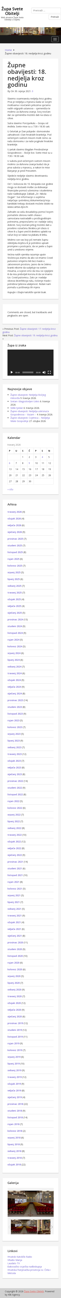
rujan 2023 (13, 720)
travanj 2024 (14, 673)
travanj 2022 (14, 834)
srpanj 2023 (13, 733)
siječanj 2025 (14, 612)
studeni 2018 (14, 1110)
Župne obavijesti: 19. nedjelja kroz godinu (36, 335)
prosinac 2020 (15, 942)
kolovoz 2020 (14, 969)
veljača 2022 (14, 848)
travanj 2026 (14, 511)
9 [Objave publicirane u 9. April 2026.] (29, 463)
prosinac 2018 (15, 1103)
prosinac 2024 (15, 619)
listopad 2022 (15, 794)
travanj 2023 (14, 754)
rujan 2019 (13, 1043)
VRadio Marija (14, 1260)
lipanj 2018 (13, 1144)
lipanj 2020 (13, 982)
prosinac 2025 (15, 538)
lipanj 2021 (13, 902)
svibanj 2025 (14, 585)
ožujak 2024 (14, 680)
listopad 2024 (15, 632)
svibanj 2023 (14, 747)
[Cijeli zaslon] (49, 372)
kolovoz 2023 (14, 727)
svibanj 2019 (14, 1070)
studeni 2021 (14, 868)
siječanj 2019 (14, 1097)
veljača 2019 (14, 1090)
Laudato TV (13, 1263)
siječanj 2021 (14, 935)
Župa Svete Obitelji (12, 11)
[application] (30, 363)
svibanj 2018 (14, 1151)
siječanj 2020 (14, 1016)
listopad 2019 (15, 1036)
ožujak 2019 (14, 1083)
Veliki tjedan (16, 407)
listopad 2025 (15, 552)
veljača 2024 (14, 686)
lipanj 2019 (13, 1063)
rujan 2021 (13, 881)
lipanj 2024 (13, 659)
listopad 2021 (15, 875)
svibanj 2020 (14, 989)
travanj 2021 (14, 915)
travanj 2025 (14, 592)
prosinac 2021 (15, 861)
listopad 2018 (15, 1117)
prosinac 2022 (15, 781)
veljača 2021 (14, 929)
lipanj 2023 (13, 740)
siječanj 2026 (14, 532)
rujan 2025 (13, 558)
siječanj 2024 (14, 693)
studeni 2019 (14, 1029)
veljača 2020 (14, 1009)
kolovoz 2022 (14, 807)
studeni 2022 (14, 787)
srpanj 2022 (13, 814)
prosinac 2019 (15, 1023)
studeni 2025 (14, 545)
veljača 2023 (14, 767)
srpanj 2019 (13, 1056)
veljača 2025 (14, 606)
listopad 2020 (15, 955)
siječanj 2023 (14, 774)
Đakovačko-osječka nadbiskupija (24, 1266)
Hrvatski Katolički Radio (19, 1256)
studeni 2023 (14, 706)
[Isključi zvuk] (44, 372)
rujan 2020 (13, 962)
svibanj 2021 (14, 908)
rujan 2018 (13, 1124)
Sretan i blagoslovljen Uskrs (24, 401)
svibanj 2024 (14, 666)
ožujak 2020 (14, 1003)
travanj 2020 (14, 996)
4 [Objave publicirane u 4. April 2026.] (42, 457)
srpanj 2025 (13, 572)
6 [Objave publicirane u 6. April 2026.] (9, 463)
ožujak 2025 (14, 599)
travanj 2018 (14, 1157)
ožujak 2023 (14, 760)
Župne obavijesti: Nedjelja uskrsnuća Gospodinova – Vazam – (29, 413)
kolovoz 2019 (14, 1050)
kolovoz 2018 (14, 1130)
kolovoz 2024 (14, 646)
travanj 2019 (14, 1077)
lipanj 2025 (13, 579)
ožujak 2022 (14, 841)
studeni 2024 (14, 626)
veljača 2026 (14, 525)
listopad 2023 (15, 713)
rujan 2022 (13, 801)
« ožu (10, 489)
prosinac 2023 (15, 700)
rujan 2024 (13, 639)
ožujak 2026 (14, 518)
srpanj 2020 (13, 976)
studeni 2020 (14, 949)
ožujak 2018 (14, 1164)
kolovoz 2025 (14, 565)
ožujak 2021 (14, 922)
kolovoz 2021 (14, 888)
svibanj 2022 (14, 828)
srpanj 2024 (13, 653)
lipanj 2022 (13, 821)
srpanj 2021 (13, 895)
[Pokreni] (11, 372)
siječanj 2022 (14, 855)
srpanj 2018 (13, 1137)
